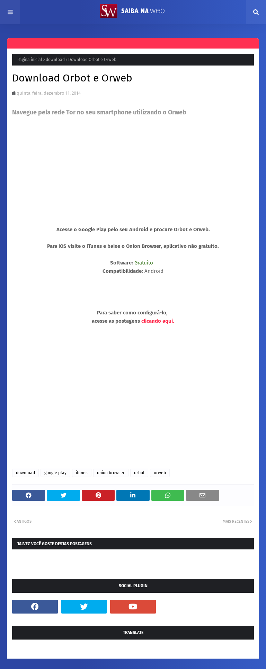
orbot (139, 472)
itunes (82, 472)
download (55, 59)
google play (55, 472)
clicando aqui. (157, 321)
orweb (160, 472)
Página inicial (29, 59)
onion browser (111, 472)
